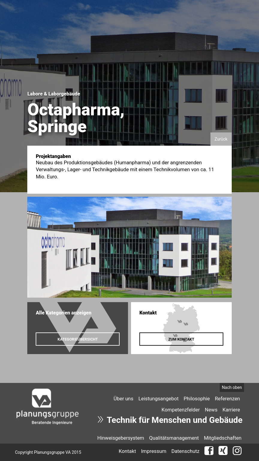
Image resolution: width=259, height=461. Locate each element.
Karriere (231, 410)
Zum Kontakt (181, 339)
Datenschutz (185, 451)
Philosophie (197, 399)
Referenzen (227, 399)
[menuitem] (123, 398)
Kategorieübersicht (78, 339)
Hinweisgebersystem (120, 438)
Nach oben (232, 387)
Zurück (221, 139)
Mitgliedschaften (222, 438)
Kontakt (127, 451)
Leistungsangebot (158, 399)
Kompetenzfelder (181, 410)
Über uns (123, 399)
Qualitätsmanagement (174, 438)
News (211, 410)
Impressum (153, 451)
